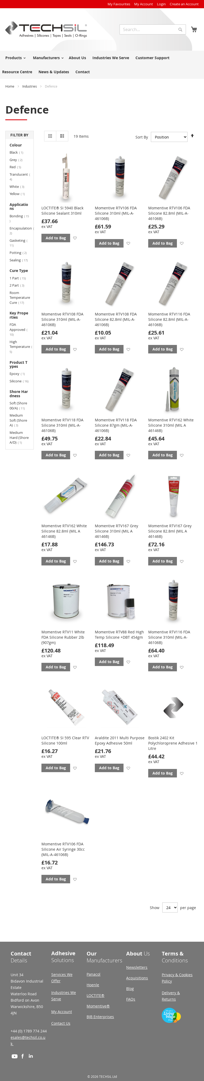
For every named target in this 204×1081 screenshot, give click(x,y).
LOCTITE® (95, 995)
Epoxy (19, 373)
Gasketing (18, 243)
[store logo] (46, 29)
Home (10, 86)
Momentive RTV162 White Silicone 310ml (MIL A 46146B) (171, 425)
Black (19, 152)
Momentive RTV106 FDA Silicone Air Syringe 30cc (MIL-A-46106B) (63, 849)
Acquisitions (137, 977)
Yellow (19, 193)
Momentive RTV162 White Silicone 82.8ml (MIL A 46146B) (64, 531)
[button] (74, 238)
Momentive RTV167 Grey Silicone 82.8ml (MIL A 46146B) (170, 531)
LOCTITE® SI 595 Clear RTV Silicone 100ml (65, 740)
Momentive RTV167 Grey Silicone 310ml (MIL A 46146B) (116, 531)
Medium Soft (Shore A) (18, 420)
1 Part (19, 277)
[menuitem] (14, 58)
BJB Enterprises (100, 1016)
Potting (19, 252)
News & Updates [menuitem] (54, 71)
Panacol (93, 974)
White (19, 186)
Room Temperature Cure (19, 297)
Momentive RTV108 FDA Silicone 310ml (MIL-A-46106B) (62, 319)
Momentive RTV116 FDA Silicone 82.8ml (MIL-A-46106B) (169, 319)
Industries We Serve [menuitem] (110, 57)
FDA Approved (18, 329)
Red (18, 166)
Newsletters (136, 967)
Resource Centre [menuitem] (17, 71)
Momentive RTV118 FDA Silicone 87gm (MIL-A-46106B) (116, 425)
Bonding (19, 218)
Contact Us (60, 1023)
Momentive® (98, 1006)
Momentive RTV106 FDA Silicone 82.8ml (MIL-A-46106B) (169, 213)
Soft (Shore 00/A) (19, 405)
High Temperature (19, 346)
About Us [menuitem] (77, 57)
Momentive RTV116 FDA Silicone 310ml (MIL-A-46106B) (169, 637)
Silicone (19, 380)
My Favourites (119, 4)
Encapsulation (19, 230)
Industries (30, 86)
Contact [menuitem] (82, 71)
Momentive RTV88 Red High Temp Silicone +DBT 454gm (119, 634)
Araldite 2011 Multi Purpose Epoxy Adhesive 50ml (119, 740)
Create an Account (184, 4)
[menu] (102, 65)
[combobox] (153, 29)
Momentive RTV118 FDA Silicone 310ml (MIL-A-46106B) (62, 425)
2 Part (19, 285)
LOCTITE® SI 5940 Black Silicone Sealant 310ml (62, 210)
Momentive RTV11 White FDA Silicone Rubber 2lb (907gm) (63, 637)
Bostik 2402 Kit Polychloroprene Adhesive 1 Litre (173, 743)
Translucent (19, 176)
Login (161, 4)
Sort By (141, 136)
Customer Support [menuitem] (152, 57)
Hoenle (93, 984)
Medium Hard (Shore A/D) (19, 437)
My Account (143, 4)
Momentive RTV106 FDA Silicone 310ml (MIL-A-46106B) (116, 213)
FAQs (130, 999)
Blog (130, 988)
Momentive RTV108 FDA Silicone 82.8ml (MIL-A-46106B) (116, 319)
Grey (19, 159)
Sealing (19, 259)
